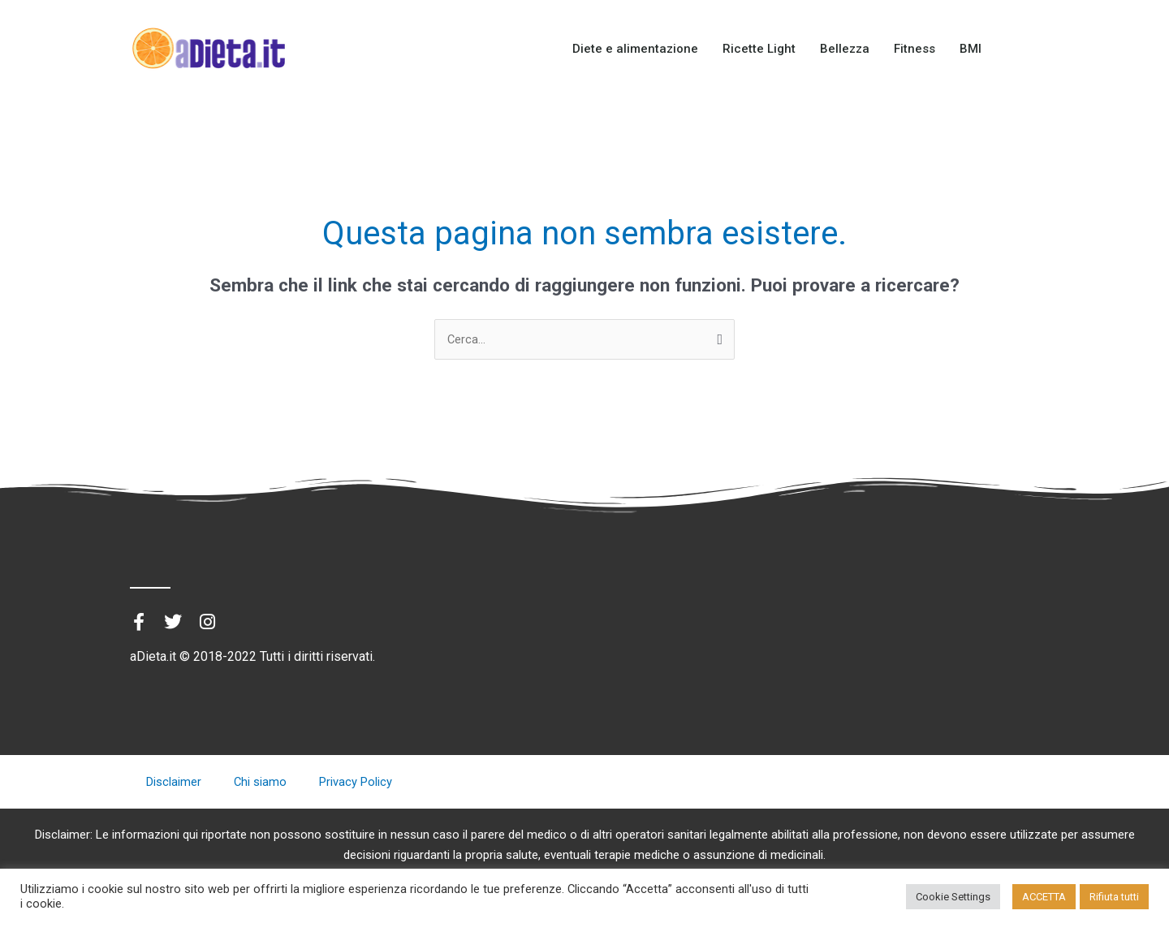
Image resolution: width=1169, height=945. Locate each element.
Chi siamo (260, 782)
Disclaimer (173, 782)
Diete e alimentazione (635, 48)
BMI (970, 48)
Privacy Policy (356, 782)
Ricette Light (759, 48)
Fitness (914, 48)
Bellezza (844, 48)
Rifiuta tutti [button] (1114, 897)
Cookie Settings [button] (953, 897)
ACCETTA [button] (1044, 897)
